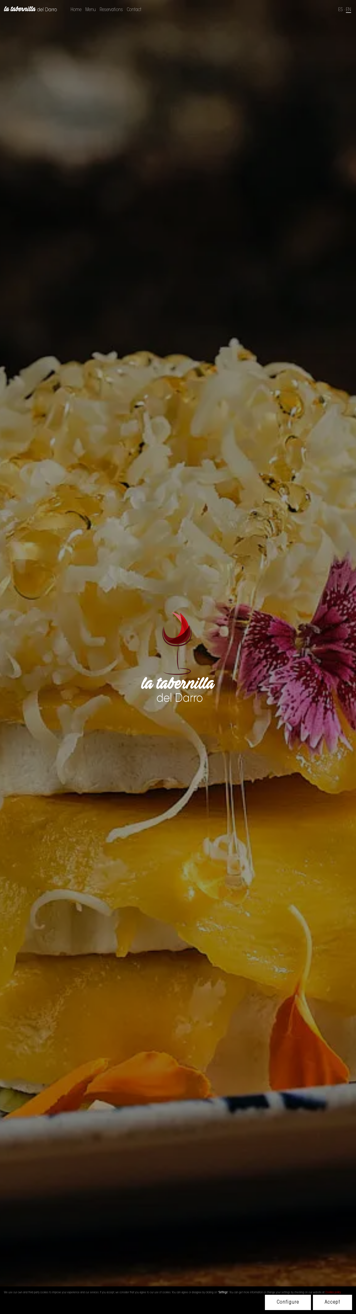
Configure (288, 1302)
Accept (332, 1302)
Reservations (111, 9)
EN (348, 9)
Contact (134, 9)
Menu (90, 9)
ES (340, 9)
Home (76, 9)
